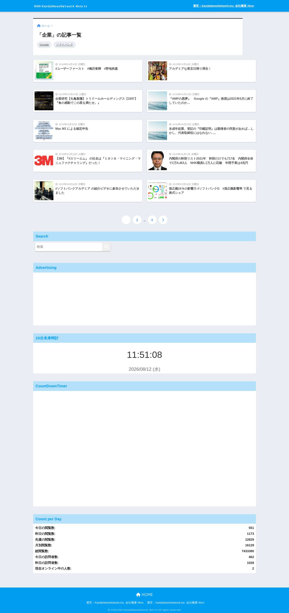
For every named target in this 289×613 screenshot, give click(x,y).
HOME (144, 594)
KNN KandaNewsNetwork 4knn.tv (71, 5)
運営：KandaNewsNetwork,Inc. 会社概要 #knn (223, 5)
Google (44, 44)
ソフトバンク (64, 44)
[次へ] (163, 219)
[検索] (106, 246)
